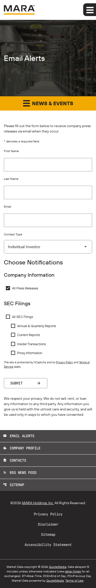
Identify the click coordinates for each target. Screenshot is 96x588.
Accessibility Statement (48, 544)
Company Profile (21, 448)
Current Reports (28, 335)
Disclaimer (48, 524)
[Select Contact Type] (48, 246)
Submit (16, 383)
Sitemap (13, 485)
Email (7, 206)
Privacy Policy (64, 362)
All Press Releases (25, 288)
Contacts (14, 460)
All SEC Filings (22, 317)
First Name (11, 151)
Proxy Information (29, 353)
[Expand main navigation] (89, 9)
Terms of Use (74, 580)
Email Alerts (18, 436)
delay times (73, 571)
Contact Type (13, 234)
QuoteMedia (57, 567)
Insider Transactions (31, 344)
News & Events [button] (48, 103)
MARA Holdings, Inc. (38, 503)
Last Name (11, 179)
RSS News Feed (19, 472)
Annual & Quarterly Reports (36, 326)
